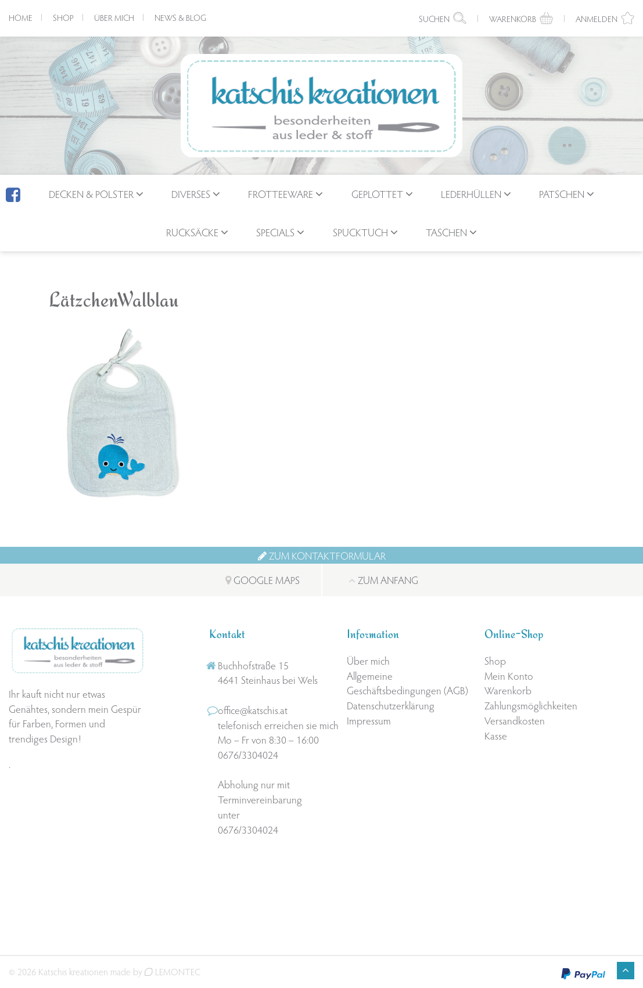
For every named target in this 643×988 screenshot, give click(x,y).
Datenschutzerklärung (390, 705)
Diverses (190, 193)
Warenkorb (507, 690)
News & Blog (180, 17)
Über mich (114, 17)
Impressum (369, 720)
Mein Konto (508, 675)
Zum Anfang (383, 579)
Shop (63, 17)
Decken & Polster (91, 193)
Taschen (446, 232)
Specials (275, 232)
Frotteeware (280, 193)
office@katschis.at (253, 709)
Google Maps (262, 579)
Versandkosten (514, 720)
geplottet (377, 193)
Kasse (495, 735)
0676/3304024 (248, 754)
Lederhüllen (471, 193)
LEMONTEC (172, 971)
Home (21, 17)
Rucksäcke (192, 232)
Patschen (561, 193)
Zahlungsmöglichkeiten (530, 705)
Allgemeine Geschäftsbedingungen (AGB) (407, 683)
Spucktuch (360, 232)
